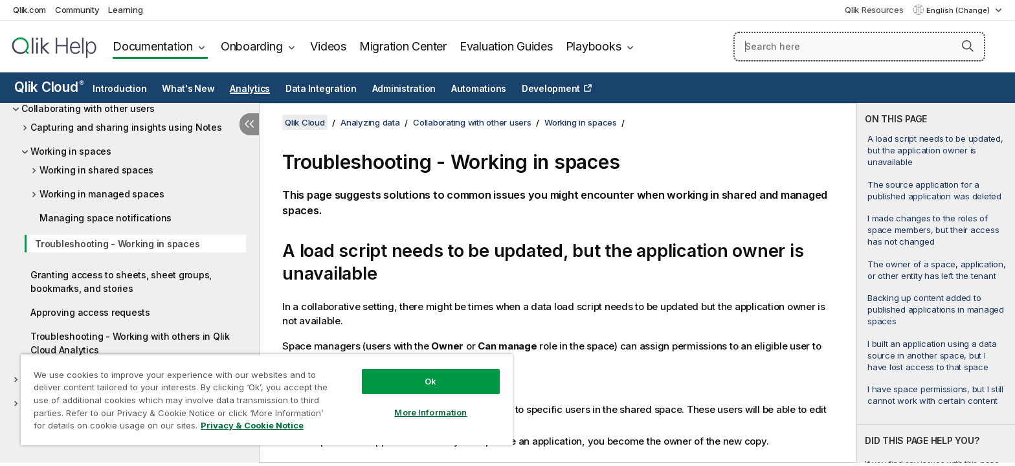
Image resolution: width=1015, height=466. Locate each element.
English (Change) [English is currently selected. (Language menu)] (959, 10)
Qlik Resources (874, 10)
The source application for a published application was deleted (934, 190)
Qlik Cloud (49, 87)
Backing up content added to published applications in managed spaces (935, 309)
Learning (125, 10)
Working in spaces (70, 151)
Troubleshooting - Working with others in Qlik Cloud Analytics (130, 343)
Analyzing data (370, 122)
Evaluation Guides (506, 46)
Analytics (250, 88)
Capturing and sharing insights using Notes (126, 127)
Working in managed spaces (101, 193)
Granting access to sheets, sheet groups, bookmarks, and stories (121, 281)
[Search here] (859, 46)
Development (551, 88)
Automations (478, 88)
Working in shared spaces (96, 169)
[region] (267, 399)
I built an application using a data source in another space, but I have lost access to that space (931, 355)
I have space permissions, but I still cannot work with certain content (935, 395)
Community (77, 10)
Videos (328, 46)
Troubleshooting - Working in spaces (117, 243)
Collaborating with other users (88, 108)
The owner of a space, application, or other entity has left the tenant (936, 270)
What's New (188, 88)
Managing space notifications (105, 217)
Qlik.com (29, 10)
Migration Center (403, 46)
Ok (430, 381)
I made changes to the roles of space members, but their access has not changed (933, 230)
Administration (404, 88)
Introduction (119, 88)
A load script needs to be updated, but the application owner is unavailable (935, 150)
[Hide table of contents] (249, 124)
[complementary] (936, 283)
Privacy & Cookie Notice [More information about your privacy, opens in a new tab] (252, 425)
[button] (967, 45)
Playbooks (593, 46)
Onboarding (252, 46)
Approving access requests (90, 312)
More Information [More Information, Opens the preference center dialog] (430, 412)
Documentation (153, 46)
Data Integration (321, 88)
